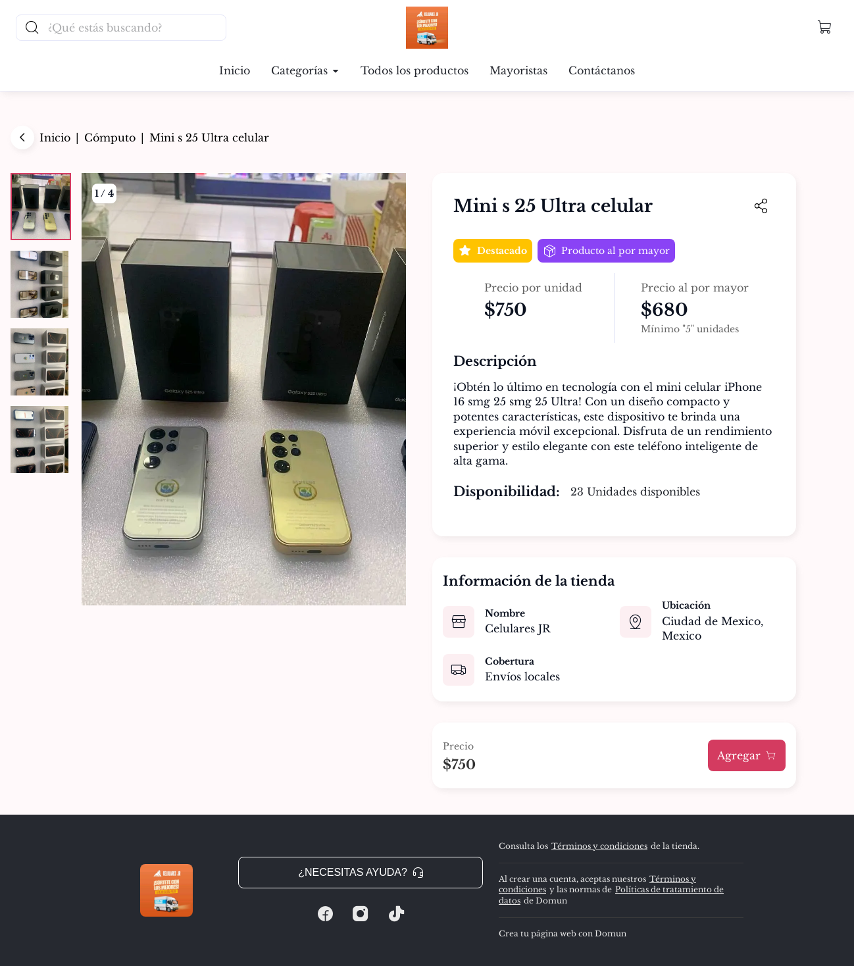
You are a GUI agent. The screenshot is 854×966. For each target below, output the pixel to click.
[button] (825, 27)
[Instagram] (360, 914)
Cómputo (110, 137)
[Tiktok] (396, 914)
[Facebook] (325, 914)
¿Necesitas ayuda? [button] (360, 872)
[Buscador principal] (136, 27)
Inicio (234, 70)
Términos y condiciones (599, 846)
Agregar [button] (746, 755)
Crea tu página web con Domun (562, 933)
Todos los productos (414, 70)
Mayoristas (518, 70)
